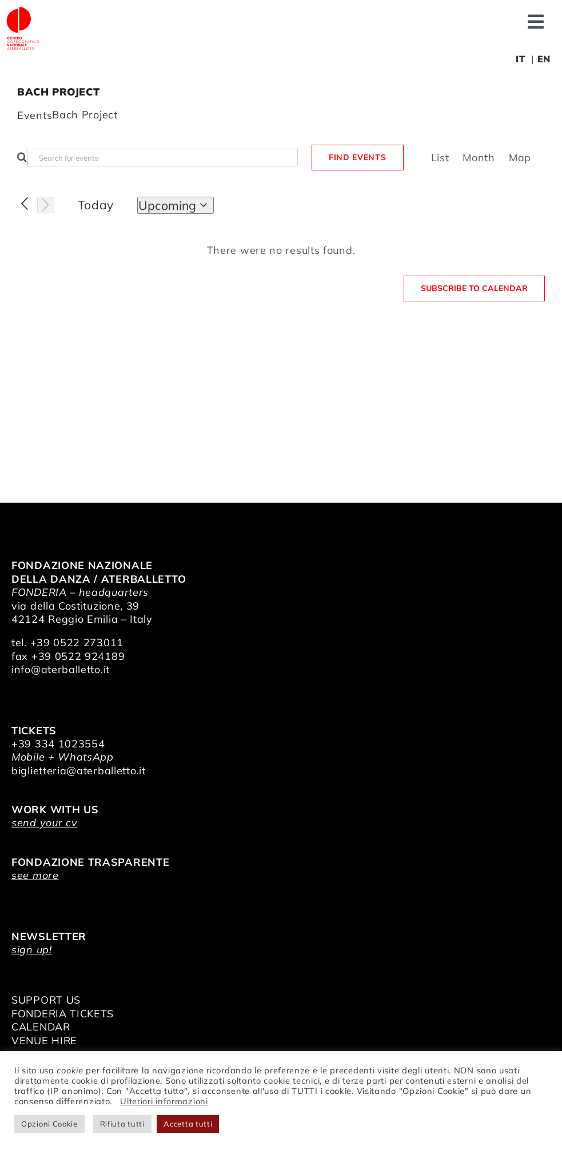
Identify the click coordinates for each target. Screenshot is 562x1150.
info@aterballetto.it (60, 669)
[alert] (281, 250)
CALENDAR (40, 1026)
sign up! (31, 949)
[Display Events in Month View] (479, 158)
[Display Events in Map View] (520, 158)
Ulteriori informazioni (164, 1101)
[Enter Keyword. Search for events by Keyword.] (162, 157)
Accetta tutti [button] (188, 1123)
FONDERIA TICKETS (62, 1013)
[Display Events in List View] (440, 158)
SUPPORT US (46, 999)
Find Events (357, 157)
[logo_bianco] (23, 10)
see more (35, 875)
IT (520, 59)
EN (544, 59)
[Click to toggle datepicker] (175, 205)
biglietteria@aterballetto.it (78, 770)
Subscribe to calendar (474, 288)
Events (34, 115)
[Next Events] (45, 205)
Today (96, 204)
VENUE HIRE (44, 1040)
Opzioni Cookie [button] (49, 1123)
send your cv (44, 822)
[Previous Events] (25, 204)
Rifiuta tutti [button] (122, 1123)
